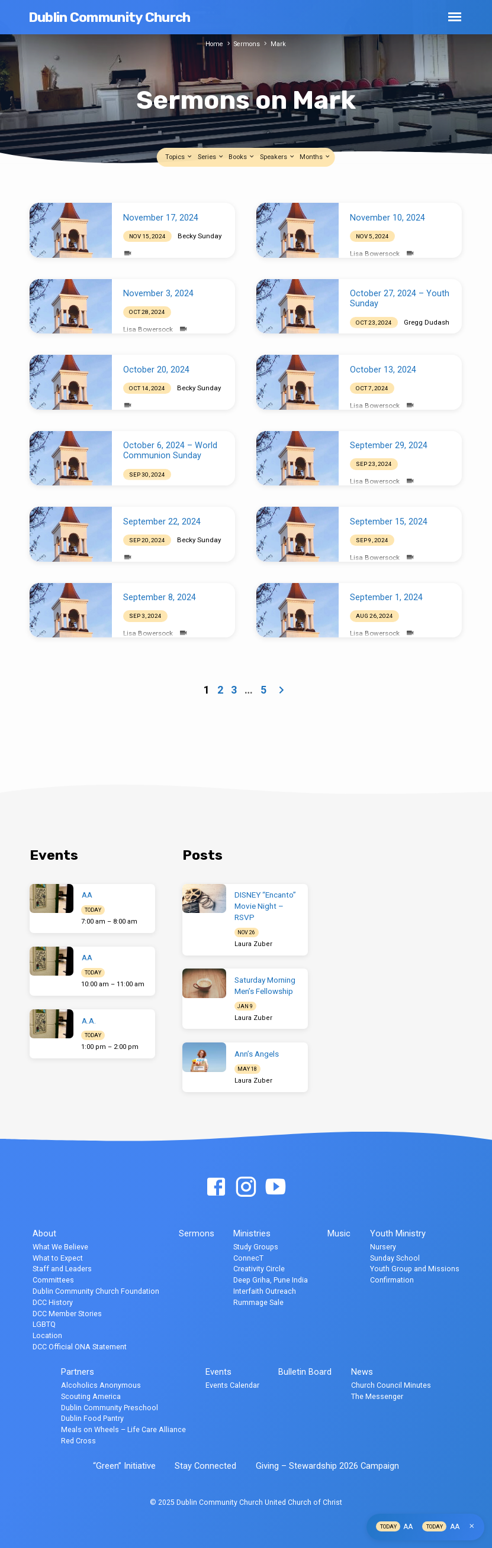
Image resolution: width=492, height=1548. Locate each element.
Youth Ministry (398, 1233)
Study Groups (255, 1246)
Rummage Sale (258, 1302)
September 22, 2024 (162, 522)
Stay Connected (205, 1465)
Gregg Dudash (426, 322)
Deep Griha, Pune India (270, 1279)
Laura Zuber (253, 944)
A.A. (89, 1020)
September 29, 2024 (388, 446)
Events (218, 1371)
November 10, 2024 (387, 218)
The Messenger (377, 1396)
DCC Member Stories (67, 1313)
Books (242, 157)
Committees (53, 1279)
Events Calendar (232, 1385)
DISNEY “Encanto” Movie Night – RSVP (265, 906)
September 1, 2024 (386, 597)
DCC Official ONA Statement (80, 1346)
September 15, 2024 (388, 522)
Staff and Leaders (62, 1268)
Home (214, 44)
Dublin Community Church (109, 17)
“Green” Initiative (124, 1465)
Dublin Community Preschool (109, 1407)
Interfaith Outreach (264, 1291)
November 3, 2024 (158, 294)
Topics (179, 157)
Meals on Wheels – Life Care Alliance (123, 1429)
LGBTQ (44, 1324)
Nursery (383, 1246)
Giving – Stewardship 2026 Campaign (327, 1465)
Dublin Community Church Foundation (96, 1291)
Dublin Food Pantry (92, 1418)
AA (87, 894)
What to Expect (58, 1258)
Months (315, 157)
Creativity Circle (259, 1268)
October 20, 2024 (156, 370)
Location (47, 1335)
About (44, 1233)
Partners (77, 1371)
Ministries (252, 1233)
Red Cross (78, 1440)
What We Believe (60, 1246)
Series (211, 157)
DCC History (53, 1302)
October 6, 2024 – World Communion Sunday (170, 451)
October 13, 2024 (383, 370)
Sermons (247, 44)
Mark (279, 44)
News (362, 1371)
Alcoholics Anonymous (101, 1385)
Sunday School (395, 1258)
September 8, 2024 (159, 597)
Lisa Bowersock (375, 254)
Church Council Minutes (391, 1385)
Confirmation (392, 1279)
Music (338, 1233)
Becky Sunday (199, 236)
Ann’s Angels (256, 1054)
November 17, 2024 (160, 218)
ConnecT (248, 1258)
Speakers (277, 157)
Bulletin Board (305, 1371)
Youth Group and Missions (414, 1268)
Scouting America (91, 1396)
